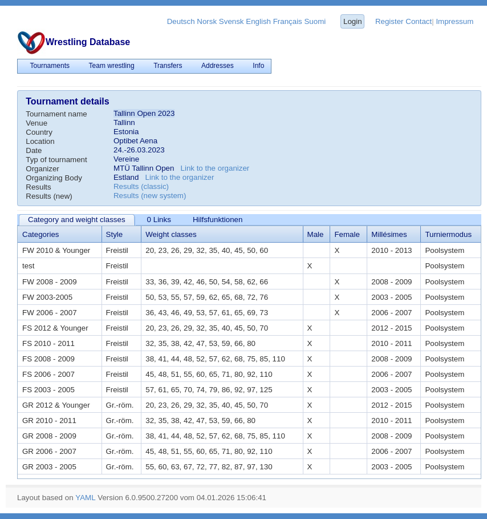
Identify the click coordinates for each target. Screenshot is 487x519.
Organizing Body (54, 178)
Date (34, 150)
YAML (85, 497)
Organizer (42, 168)
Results (38, 187)
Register (389, 21)
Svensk (231, 21)
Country (39, 132)
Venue (36, 123)
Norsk (207, 21)
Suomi (315, 21)
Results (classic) (141, 186)
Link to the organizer (215, 168)
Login (352, 21)
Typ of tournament (56, 159)
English (258, 21)
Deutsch (181, 21)
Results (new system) (149, 195)
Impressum (454, 21)
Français (287, 21)
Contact (418, 21)
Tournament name (56, 114)
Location (40, 141)
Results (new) (49, 196)
